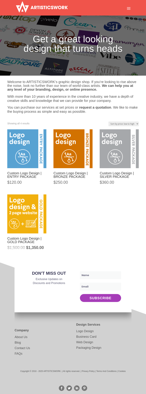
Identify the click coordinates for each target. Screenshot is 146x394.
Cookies (122, 371)
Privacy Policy (88, 371)
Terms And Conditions (106, 371)
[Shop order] (123, 124)
